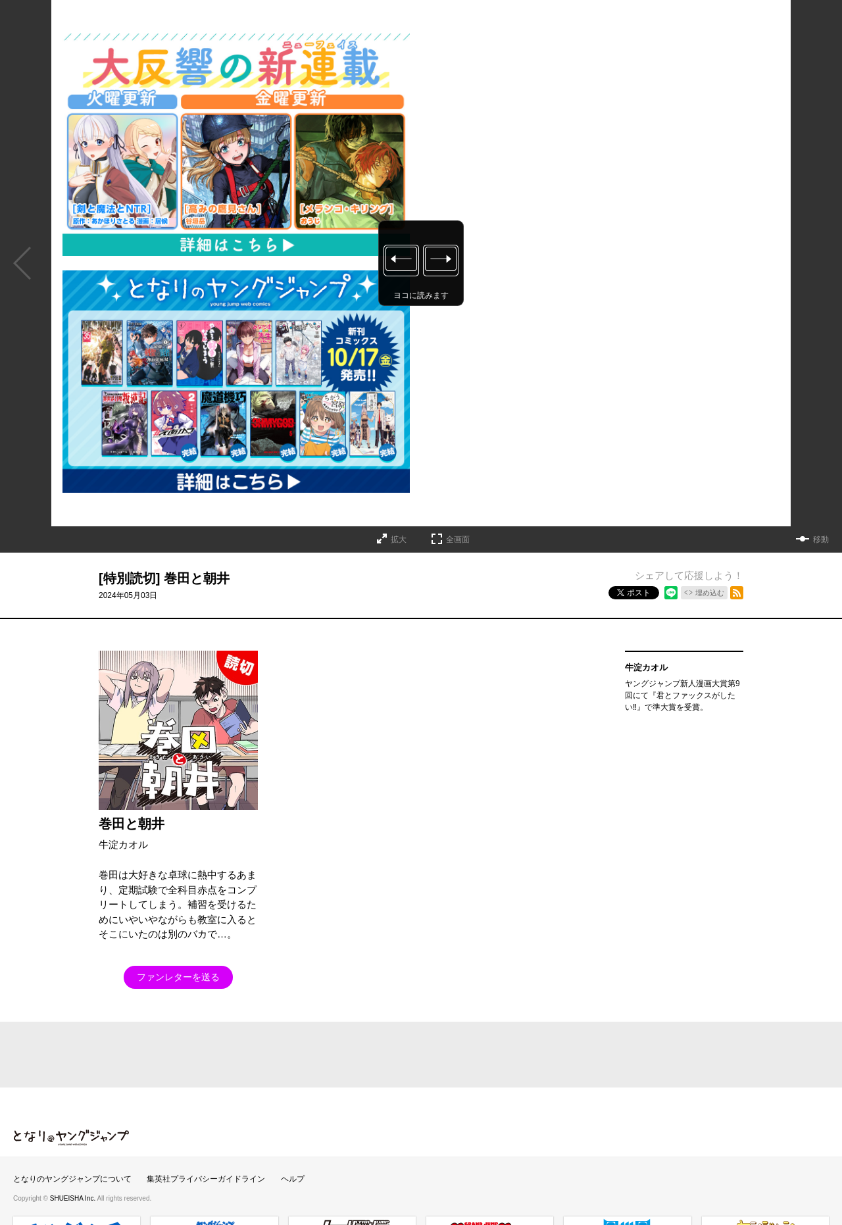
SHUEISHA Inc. (73, 1198)
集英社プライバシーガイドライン (206, 1179)
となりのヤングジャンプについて (72, 1179)
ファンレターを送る (178, 977)
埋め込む (709, 593)
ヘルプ (293, 1179)
